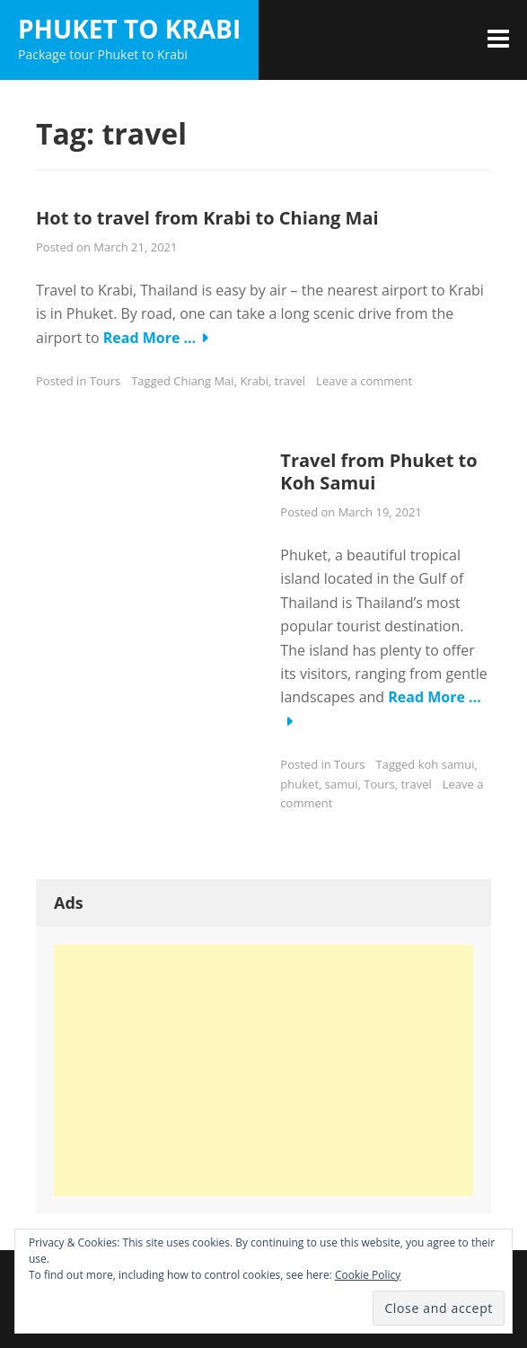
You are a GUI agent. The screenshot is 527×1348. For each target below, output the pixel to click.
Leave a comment (364, 381)
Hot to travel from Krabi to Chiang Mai (207, 218)
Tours (105, 381)
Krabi (254, 381)
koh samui (446, 764)
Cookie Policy (367, 1274)
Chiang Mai (203, 381)
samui (341, 784)
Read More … (150, 338)
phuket (299, 784)
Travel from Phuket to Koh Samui (378, 471)
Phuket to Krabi (129, 29)
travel (290, 381)
